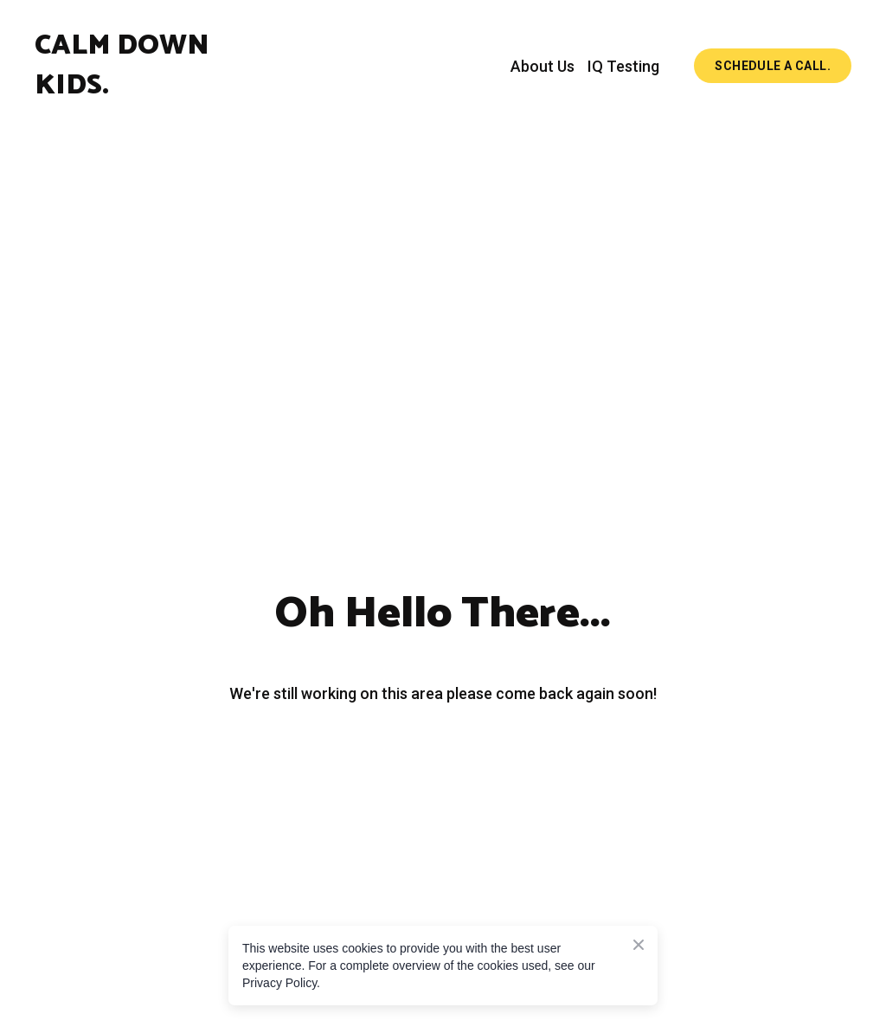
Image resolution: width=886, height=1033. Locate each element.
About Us (542, 66)
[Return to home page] (152, 66)
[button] (772, 66)
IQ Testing (623, 66)
